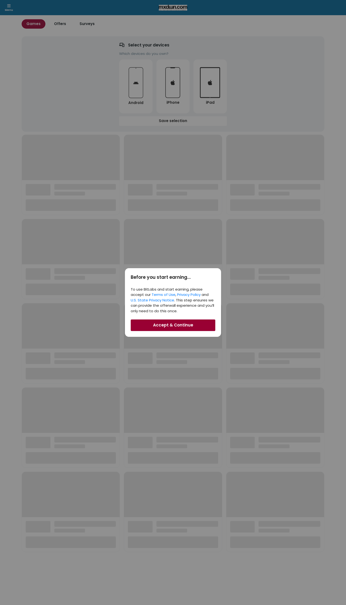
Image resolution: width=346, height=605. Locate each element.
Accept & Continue (173, 325)
